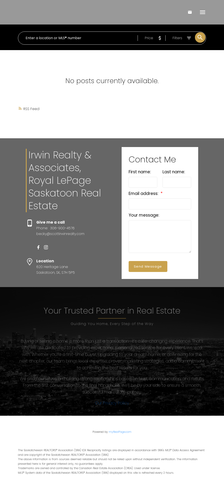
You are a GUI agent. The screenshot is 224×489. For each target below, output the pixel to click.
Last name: (174, 172)
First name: (140, 172)
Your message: (144, 215)
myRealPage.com (120, 432)
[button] (38, 247)
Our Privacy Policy (112, 415)
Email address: (144, 193)
